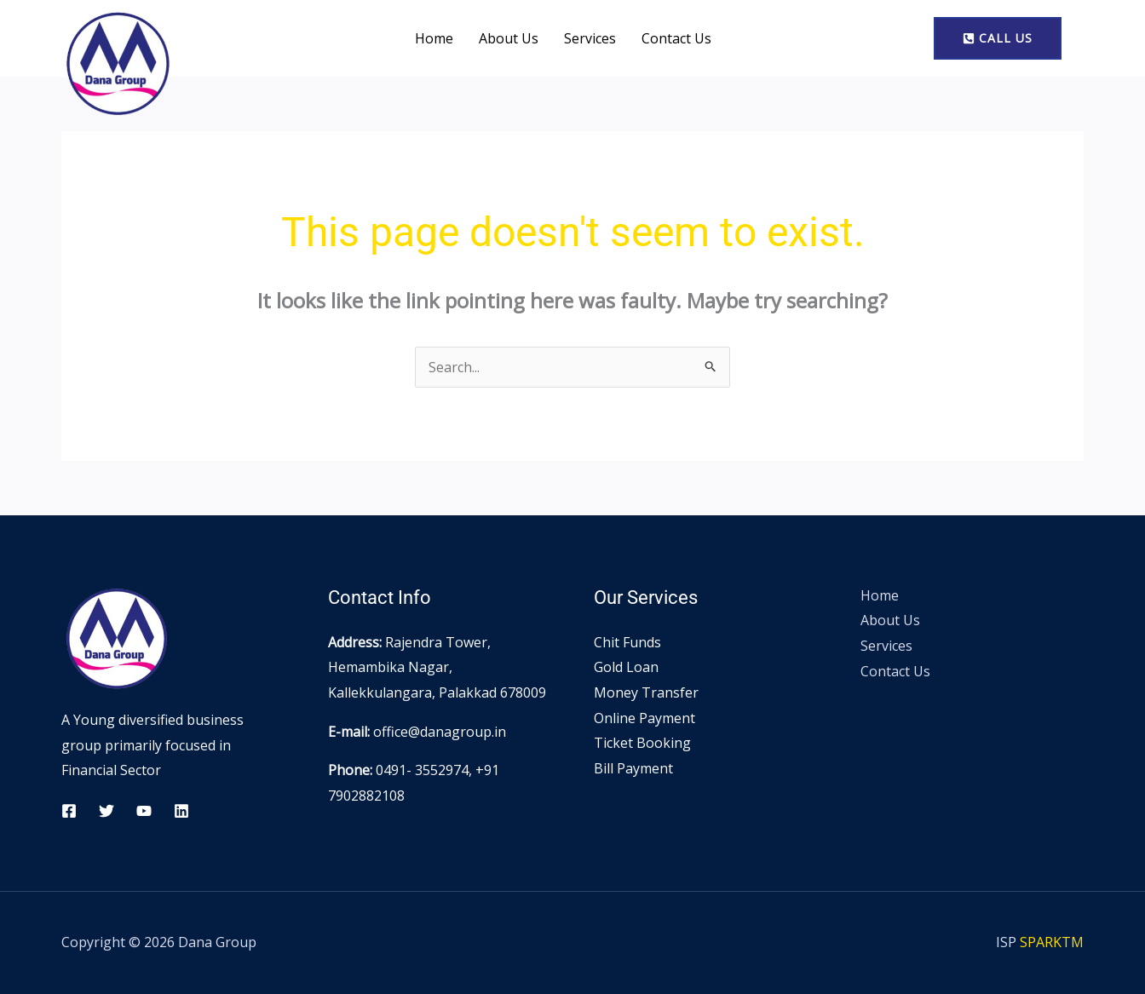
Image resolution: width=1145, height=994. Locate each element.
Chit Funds (627, 642)
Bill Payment (633, 768)
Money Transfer (646, 692)
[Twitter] (106, 811)
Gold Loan (626, 667)
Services (590, 38)
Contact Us (676, 38)
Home (434, 38)
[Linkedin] (181, 811)
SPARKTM (1052, 942)
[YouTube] (144, 811)
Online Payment (644, 718)
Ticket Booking (642, 742)
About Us (508, 38)
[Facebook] (69, 811)
